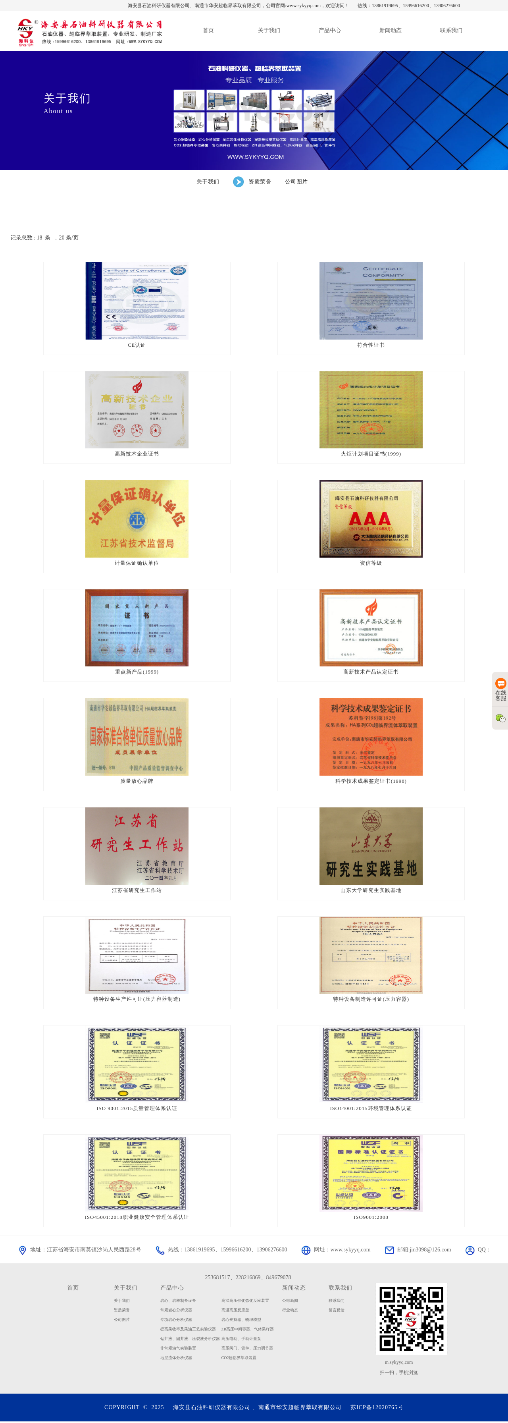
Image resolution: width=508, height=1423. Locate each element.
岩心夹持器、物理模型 (241, 1321)
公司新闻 (290, 1301)
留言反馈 (336, 1311)
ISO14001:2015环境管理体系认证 (371, 1109)
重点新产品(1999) (137, 673)
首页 (73, 1289)
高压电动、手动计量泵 (241, 1340)
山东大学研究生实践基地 (371, 891)
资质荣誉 (122, 1311)
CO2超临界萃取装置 (239, 1359)
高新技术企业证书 (137, 454)
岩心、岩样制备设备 (178, 1301)
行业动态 (290, 1311)
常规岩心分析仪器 (176, 1311)
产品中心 (172, 1289)
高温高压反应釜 (235, 1311)
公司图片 (122, 1321)
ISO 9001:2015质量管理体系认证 (137, 1109)
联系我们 (340, 1289)
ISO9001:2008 (371, 1219)
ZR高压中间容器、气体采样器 (247, 1330)
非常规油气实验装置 (178, 1349)
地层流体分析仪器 (176, 1359)
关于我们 (126, 1289)
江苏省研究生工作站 (137, 891)
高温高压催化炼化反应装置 (245, 1301)
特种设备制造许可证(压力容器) (371, 1000)
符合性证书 (371, 345)
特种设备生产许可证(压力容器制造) (137, 1000)
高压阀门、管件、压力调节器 (247, 1349)
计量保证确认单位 (137, 563)
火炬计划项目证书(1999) (371, 454)
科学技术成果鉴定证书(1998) (371, 782)
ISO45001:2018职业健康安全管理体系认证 (137, 1219)
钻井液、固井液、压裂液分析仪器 (190, 1340)
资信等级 (371, 563)
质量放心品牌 (137, 782)
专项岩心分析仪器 (176, 1321)
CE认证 (137, 345)
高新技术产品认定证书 (371, 673)
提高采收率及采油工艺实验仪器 (188, 1330)
